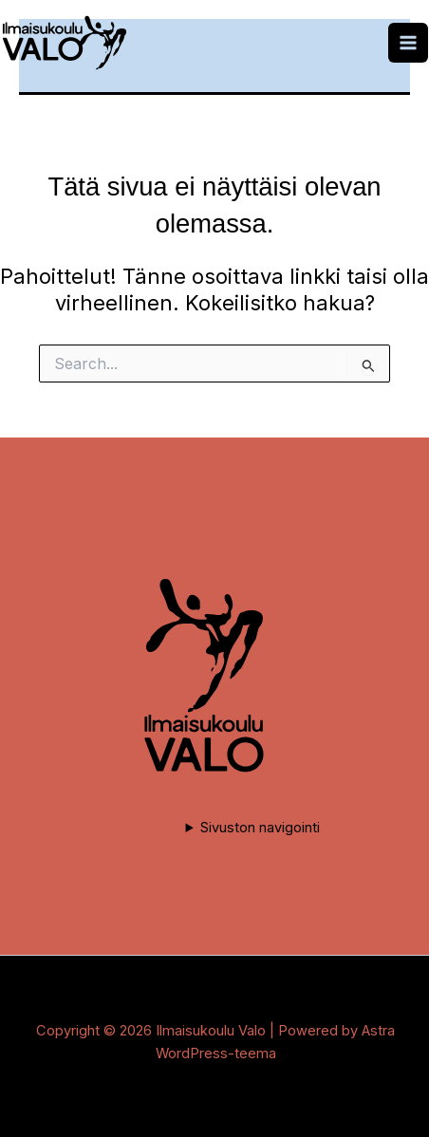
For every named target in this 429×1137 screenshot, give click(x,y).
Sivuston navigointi (260, 827)
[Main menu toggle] (408, 43)
